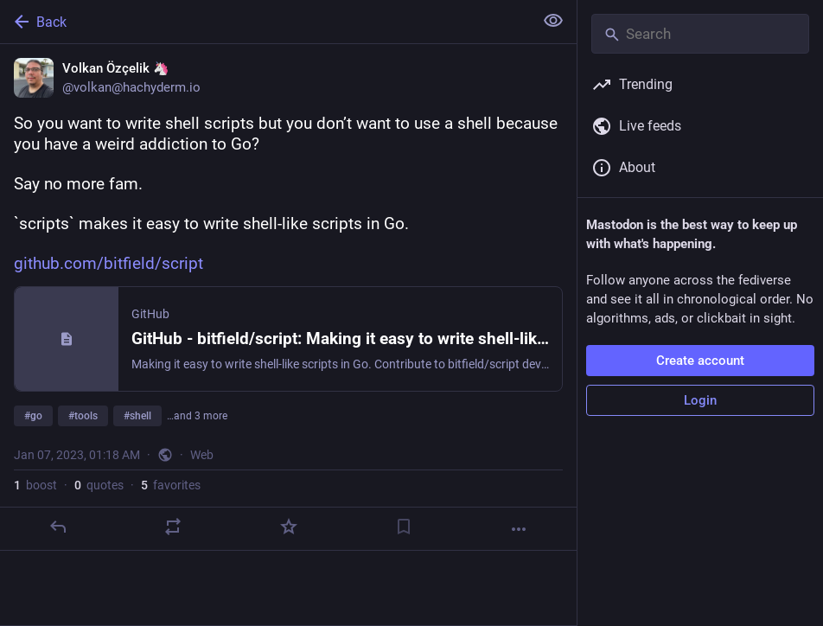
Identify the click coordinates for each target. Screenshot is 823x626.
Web (202, 455)
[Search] (700, 34)
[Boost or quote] (173, 526)
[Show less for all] (553, 21)
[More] (518, 529)
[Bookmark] (403, 526)
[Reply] (58, 526)
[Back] (265, 21)
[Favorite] (288, 526)
